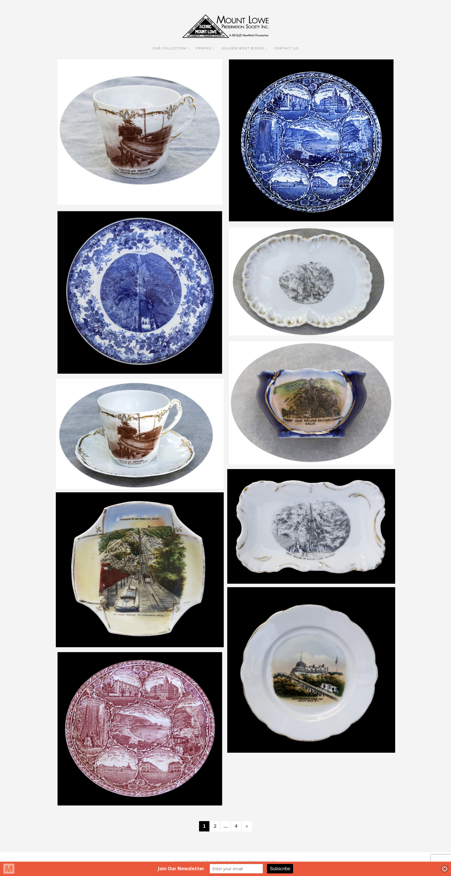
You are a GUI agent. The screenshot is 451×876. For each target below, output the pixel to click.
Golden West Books (242, 48)
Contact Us (286, 48)
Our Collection (169, 48)
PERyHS (203, 48)
